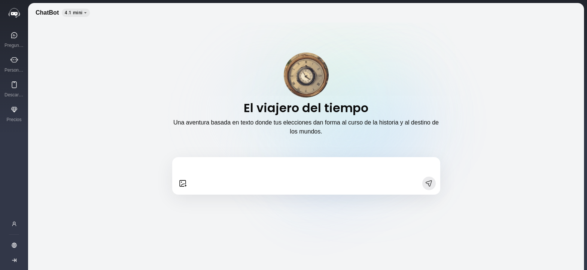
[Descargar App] (14, 88)
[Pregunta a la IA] (14, 39)
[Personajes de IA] (14, 64)
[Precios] (14, 113)
